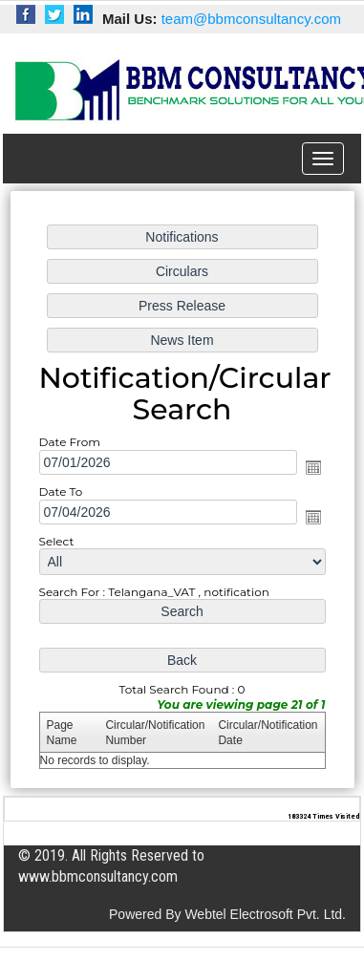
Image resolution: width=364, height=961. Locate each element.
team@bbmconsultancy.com (251, 19)
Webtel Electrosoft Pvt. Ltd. (265, 914)
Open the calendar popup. (311, 467)
